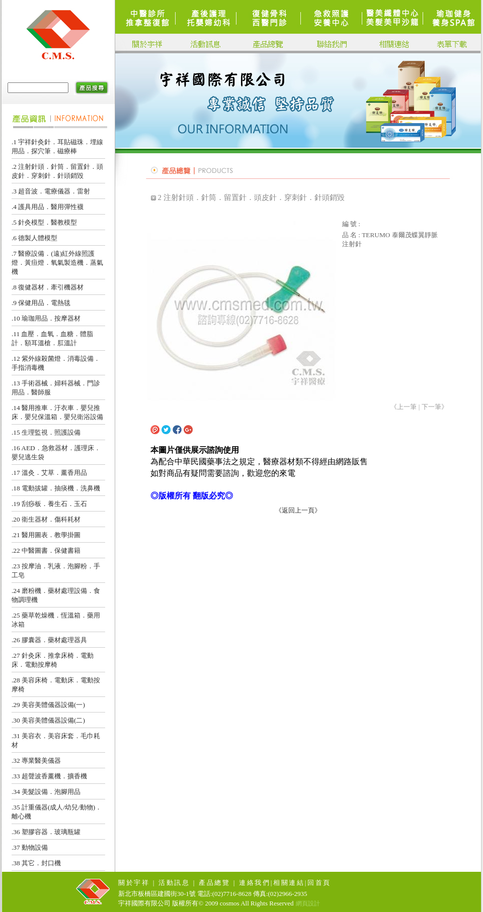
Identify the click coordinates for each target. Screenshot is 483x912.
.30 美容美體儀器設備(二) (48, 720)
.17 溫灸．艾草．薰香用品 (49, 472)
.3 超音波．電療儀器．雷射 (51, 191)
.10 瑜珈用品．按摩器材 (46, 318)
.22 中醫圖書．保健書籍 (46, 550)
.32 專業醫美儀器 (36, 760)
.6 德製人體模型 (34, 238)
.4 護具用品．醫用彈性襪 (48, 207)
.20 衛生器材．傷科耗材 (46, 519)
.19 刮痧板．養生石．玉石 (49, 504)
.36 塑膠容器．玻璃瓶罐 (46, 832)
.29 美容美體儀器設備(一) (48, 704)
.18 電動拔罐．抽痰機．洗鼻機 (56, 488)
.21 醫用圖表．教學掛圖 (46, 535)
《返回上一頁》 (298, 510)
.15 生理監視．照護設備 (46, 432)
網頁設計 (308, 903)
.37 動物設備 (30, 847)
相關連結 (289, 882)
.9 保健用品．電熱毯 (41, 303)
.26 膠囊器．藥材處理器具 (49, 640)
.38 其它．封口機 (36, 863)
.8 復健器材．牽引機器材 (48, 287)
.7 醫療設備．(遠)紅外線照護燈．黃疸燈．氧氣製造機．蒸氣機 (57, 262)
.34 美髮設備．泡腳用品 (46, 791)
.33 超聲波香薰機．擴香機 (49, 776)
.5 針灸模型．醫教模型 (44, 222)
